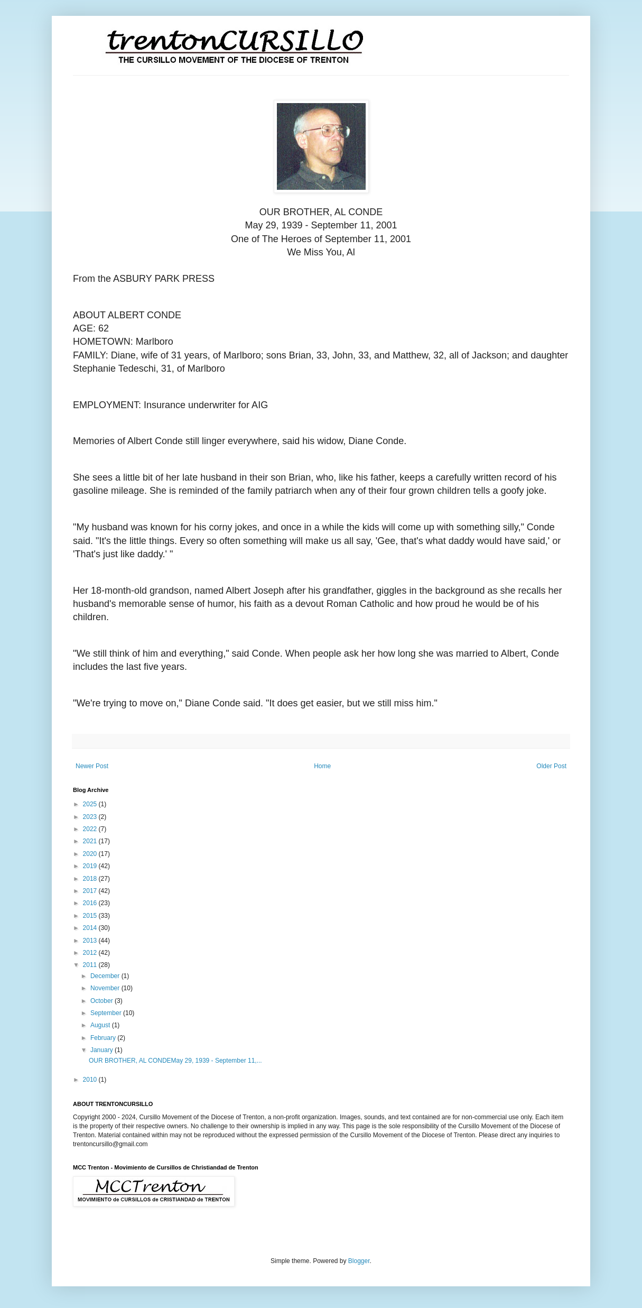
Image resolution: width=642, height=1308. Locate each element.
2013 (91, 940)
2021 (91, 841)
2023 (91, 817)
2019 (91, 866)
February (103, 1038)
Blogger (359, 1261)
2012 (91, 952)
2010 (91, 1079)
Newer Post (92, 766)
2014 (91, 928)
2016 (91, 903)
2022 (91, 829)
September (106, 1013)
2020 (91, 854)
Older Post (551, 766)
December (106, 976)
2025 (91, 804)
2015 (91, 915)
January (102, 1050)
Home (322, 766)
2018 (91, 878)
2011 (91, 965)
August (101, 1025)
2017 (91, 891)
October (102, 1001)
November (106, 988)
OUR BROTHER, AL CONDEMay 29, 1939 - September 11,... (175, 1060)
